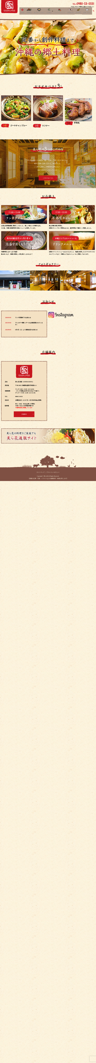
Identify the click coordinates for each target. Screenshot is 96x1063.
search (93, 11)
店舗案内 (32, 11)
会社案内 (79, 11)
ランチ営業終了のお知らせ (23, 317)
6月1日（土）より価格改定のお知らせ (26, 329)
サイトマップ (40, 472)
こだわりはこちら (48, 178)
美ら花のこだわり (41, 11)
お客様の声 (71, 11)
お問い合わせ (87, 11)
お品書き (51, 11)
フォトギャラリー (61, 11)
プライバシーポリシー (52, 472)
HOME (26, 11)
